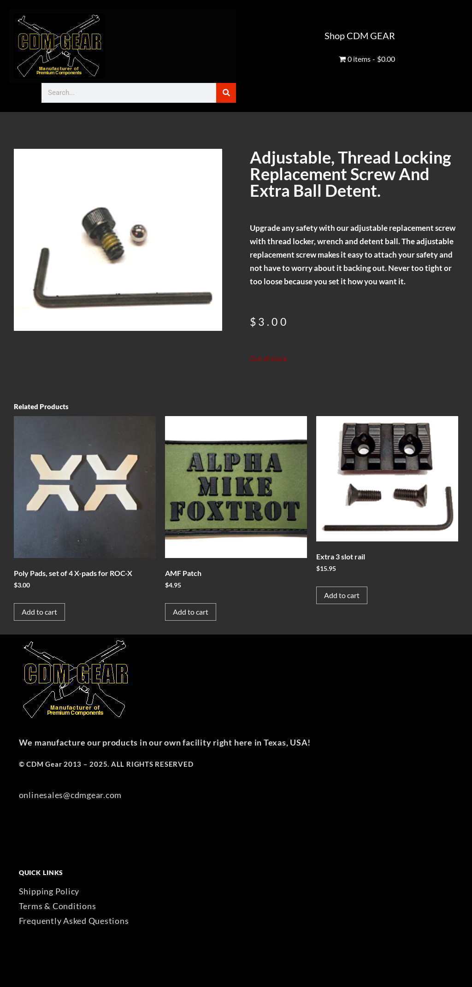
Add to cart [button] (39, 611)
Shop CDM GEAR (359, 35)
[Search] (226, 93)
